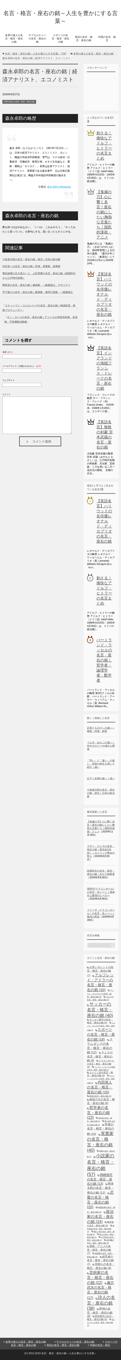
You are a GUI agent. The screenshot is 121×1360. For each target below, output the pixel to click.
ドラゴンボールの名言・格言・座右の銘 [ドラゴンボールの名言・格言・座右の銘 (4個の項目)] (100, 1063)
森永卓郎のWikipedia (59, 187)
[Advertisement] (104, 91)
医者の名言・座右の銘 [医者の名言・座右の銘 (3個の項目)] (100, 1096)
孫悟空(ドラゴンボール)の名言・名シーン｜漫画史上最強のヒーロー (101, 892)
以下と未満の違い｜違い (101, 778)
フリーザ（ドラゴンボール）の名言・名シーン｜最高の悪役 (101, 913)
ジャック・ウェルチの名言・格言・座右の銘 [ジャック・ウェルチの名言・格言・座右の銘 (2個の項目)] (101, 1026)
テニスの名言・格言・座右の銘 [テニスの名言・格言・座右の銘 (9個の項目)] (99, 1056)
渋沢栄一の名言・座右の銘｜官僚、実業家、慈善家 (31, 266)
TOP (35, 53)
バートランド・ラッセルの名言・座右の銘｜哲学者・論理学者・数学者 (104, 660)
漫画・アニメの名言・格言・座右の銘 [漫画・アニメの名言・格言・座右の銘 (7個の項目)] (99, 1250)
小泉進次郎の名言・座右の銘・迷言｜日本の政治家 (31, 259)
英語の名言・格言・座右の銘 (83, 39)
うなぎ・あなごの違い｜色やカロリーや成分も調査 (101, 745)
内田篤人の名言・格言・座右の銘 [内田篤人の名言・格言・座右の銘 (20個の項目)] (99, 1087)
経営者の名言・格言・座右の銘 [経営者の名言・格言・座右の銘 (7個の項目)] (100, 1260)
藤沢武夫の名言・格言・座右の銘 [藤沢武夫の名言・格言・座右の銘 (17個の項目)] (100, 1290)
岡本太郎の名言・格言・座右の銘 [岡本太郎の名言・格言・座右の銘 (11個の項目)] (100, 1188)
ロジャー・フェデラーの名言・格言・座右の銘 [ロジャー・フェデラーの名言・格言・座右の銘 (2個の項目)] (101, 1079)
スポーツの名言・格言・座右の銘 (60, 38)
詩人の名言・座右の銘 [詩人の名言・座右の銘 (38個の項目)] (101, 1303)
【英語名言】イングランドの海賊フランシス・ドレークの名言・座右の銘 (104, 368)
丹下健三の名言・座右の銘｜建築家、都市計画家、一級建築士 (37, 292)
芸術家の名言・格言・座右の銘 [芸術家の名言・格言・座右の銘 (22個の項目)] (100, 1277)
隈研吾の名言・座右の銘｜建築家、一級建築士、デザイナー (36, 285)
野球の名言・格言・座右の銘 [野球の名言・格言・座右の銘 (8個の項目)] (99, 1312)
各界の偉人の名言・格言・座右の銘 (14, 38)
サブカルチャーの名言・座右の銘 (37, 38)
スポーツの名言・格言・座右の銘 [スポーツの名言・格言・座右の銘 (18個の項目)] (101, 1034)
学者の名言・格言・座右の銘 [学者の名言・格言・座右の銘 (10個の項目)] (100, 1129)
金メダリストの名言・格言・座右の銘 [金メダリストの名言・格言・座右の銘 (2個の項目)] (101, 1322)
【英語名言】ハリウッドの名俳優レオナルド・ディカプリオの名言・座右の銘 (104, 294)
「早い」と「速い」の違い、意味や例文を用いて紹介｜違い (101, 763)
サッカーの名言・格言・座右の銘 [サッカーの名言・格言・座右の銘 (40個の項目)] (100, 1010)
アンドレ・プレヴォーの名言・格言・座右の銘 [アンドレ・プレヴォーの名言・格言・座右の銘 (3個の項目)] (100, 993)
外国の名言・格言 (107, 39)
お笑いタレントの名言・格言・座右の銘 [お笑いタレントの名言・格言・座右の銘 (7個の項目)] (100, 971)
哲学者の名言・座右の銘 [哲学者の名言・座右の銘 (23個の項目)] (98, 1112)
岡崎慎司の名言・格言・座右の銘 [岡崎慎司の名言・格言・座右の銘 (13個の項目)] (99, 1179)
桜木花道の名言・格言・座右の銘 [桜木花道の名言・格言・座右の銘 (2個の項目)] (100, 1228)
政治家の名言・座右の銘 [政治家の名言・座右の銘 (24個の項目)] (100, 1216)
